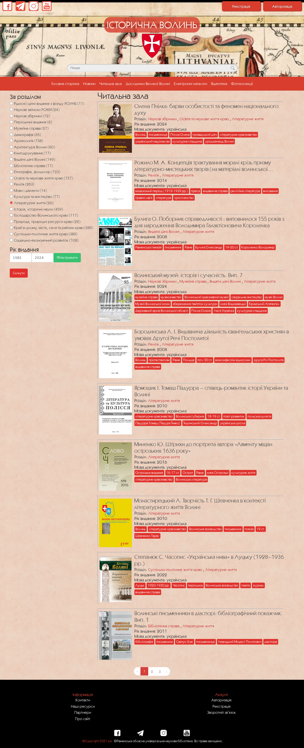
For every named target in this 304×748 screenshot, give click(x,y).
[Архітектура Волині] (11, 146)
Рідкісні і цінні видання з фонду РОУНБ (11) (49, 103)
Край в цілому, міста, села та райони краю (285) (53, 227)
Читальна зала (110, 83)
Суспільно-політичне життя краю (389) (45, 234)
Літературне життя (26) (33, 203)
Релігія (153, 175)
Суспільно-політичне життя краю (175, 569)
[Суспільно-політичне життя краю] (11, 233)
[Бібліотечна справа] (11, 165)
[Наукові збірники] (11, 115)
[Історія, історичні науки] (11, 209)
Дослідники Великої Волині (148, 83)
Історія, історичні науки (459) (38, 209)
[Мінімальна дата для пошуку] (21, 257)
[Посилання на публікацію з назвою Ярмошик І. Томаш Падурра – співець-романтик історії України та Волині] (114, 408)
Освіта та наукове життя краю (204, 119)
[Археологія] (11, 140)
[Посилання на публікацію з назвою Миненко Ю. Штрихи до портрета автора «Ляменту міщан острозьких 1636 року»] (114, 465)
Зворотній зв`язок (221, 712)
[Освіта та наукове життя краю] (11, 177)
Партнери (82, 712)
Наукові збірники (162, 119)
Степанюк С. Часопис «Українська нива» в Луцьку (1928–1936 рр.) (209, 560)
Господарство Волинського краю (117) (46, 215)
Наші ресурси (83, 706)
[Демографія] (11, 134)
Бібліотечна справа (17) (33, 165)
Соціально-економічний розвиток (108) (46, 240)
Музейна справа (193, 281)
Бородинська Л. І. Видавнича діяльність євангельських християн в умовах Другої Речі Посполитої (211, 334)
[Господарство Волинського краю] (11, 215)
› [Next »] (166, 671)
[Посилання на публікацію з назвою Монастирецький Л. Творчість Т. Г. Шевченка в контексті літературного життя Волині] (114, 521)
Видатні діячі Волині (163, 231)
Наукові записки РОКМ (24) (36, 109)
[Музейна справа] (11, 128)
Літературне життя (248, 119)
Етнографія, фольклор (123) (37, 172)
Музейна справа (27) (31, 128)
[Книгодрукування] (11, 152)
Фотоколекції (242, 83)
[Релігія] (11, 184)
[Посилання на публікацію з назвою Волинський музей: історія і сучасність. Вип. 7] (114, 296)
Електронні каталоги (190, 83)
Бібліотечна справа (163, 626)
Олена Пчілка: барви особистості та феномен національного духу (206, 109)
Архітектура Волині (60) (34, 147)
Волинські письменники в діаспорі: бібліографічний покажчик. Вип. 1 (208, 616)
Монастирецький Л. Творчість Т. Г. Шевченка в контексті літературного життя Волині (200, 503)
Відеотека (219, 83)
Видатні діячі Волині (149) (34, 159)
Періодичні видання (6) (33, 122)
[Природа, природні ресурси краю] (11, 221)
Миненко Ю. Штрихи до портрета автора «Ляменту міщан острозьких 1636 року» (203, 447)
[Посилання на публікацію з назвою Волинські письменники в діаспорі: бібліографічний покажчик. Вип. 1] (114, 634)
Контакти (82, 700)
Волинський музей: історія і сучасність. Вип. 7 (188, 275)
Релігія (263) (24, 184)
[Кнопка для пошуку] (232, 68)
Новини (89, 83)
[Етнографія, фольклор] (11, 171)
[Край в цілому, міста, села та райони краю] (11, 227)
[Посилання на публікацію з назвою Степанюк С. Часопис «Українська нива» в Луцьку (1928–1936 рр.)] (114, 578)
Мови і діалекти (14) (30, 190)
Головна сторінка (66, 83)
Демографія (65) (27, 134)
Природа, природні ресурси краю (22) (47, 221)
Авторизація (282, 6)
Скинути (19, 273)
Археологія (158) (28, 140)
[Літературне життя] (11, 202)
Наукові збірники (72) (32, 116)
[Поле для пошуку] (152, 68)
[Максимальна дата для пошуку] (43, 257)
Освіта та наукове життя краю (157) (43, 178)
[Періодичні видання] (11, 121)
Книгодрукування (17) (32, 153)
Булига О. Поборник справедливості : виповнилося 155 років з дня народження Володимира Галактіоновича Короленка (209, 222)
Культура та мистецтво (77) (37, 196)
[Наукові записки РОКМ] (11, 109)
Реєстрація (241, 6)
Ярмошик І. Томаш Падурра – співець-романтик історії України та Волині (211, 391)
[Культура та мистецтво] (11, 196)
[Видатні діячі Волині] (11, 159)
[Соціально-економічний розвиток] (11, 240)
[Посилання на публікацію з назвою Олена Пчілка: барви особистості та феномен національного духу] (114, 127)
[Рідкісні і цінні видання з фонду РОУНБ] (11, 103)
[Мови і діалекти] (11, 190)
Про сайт (82, 718)
